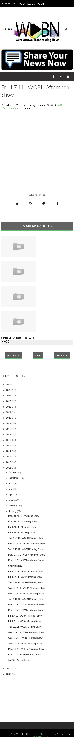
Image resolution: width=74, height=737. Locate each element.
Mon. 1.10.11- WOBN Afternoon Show (26, 604)
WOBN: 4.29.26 (26, 3)
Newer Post (13, 355)
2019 (9, 423)
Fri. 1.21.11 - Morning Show (21, 532)
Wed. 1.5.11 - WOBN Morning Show (25, 638)
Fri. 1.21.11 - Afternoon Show (22, 527)
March (12, 500)
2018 (9, 429)
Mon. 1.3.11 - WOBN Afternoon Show (26, 649)
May (11, 489)
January (13, 511)
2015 (9, 445)
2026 (9, 384)
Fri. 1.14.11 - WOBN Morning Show (25, 577)
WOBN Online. (44, 734)
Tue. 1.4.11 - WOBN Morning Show (25, 643)
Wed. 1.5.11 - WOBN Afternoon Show (26, 632)
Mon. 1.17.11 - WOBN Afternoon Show (26, 555)
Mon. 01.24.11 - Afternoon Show (23, 516)
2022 (9, 407)
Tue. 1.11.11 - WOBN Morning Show (25, 599)
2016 (9, 440)
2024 (9, 395)
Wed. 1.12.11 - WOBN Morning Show (26, 593)
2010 (9, 668)
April (11, 494)
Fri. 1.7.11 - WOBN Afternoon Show (25, 616)
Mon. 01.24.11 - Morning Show (22, 521)
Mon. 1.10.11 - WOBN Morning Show (26, 610)
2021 (9, 412)
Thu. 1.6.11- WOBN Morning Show (24, 627)
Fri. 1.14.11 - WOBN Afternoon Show (25, 571)
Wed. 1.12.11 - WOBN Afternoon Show (26, 588)
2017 (9, 434)
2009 (9, 674)
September (14, 478)
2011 (9, 468)
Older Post (61, 355)
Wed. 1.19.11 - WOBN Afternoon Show (26, 543)
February (13, 506)
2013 (9, 456)
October (13, 472)
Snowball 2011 (15, 566)
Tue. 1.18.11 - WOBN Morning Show (25, 549)
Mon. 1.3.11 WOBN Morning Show (24, 654)
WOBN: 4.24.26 (35, 22)
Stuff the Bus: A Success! (20, 660)
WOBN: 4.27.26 (35, 8)
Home (37, 355)
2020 (9, 418)
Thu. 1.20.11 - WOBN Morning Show (25, 538)
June (11, 483)
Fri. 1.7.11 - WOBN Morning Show (24, 621)
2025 (9, 390)
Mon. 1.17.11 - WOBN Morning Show (26, 560)
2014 (9, 451)
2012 (9, 462)
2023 (9, 401)
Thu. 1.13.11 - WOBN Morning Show (25, 582)
